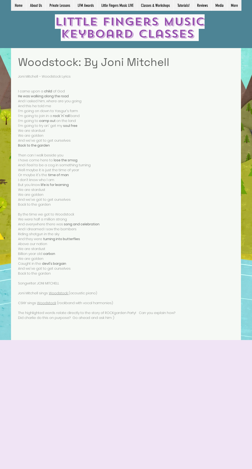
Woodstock (59, 293)
